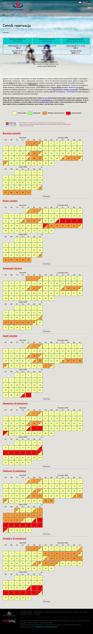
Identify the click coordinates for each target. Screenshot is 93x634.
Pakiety (37, 614)
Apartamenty (38, 612)
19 (11, 158)
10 (40, 148)
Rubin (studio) (10, 201)
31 (40, 163)
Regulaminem (57, 89)
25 (6, 163)
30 (34, 163)
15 (28, 153)
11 (6, 153)
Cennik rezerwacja (31, 14)
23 (34, 158)
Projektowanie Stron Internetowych (46, 627)
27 (17, 163)
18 (6, 158)
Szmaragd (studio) (12, 268)
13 (17, 153)
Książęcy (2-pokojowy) (14, 538)
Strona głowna (18, 14)
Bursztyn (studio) (12, 133)
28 (23, 163)
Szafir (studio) (10, 336)
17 (40, 153)
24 (40, 158)
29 (28, 163)
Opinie (76, 612)
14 (23, 153)
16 (34, 153)
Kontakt (30, 614)
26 (11, 163)
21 (23, 158)
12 (11, 153)
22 (28, 158)
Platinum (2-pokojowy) (14, 471)
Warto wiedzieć (66, 612)
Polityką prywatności (71, 89)
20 (17, 158)
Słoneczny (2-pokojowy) (15, 403)
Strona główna (26, 612)
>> (42, 167)
